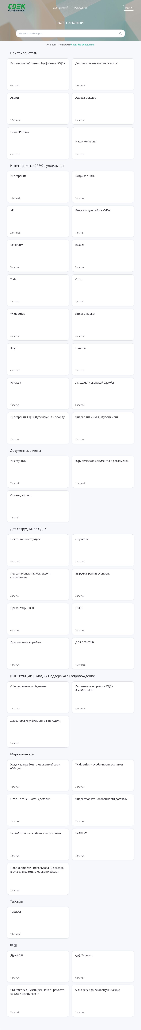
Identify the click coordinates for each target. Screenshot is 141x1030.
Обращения (81, 7)
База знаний (60, 7)
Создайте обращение (82, 44)
